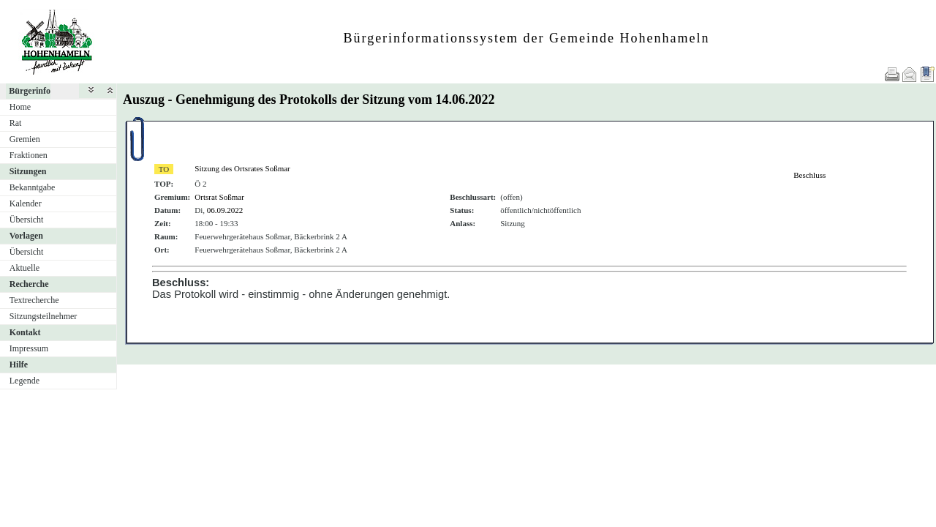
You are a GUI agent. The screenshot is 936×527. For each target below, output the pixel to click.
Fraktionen (29, 155)
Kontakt (25, 332)
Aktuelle (24, 268)
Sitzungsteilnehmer (44, 316)
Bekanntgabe (33, 187)
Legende (24, 380)
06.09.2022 (225, 210)
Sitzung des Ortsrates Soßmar (242, 168)
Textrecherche (34, 300)
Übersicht (27, 219)
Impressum (29, 348)
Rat (16, 123)
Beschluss (809, 175)
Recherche (29, 284)
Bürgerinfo (29, 91)
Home (20, 107)
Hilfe (19, 364)
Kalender (26, 203)
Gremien (25, 139)
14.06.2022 (464, 99)
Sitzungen (28, 171)
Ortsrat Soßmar (219, 197)
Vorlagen (26, 236)
